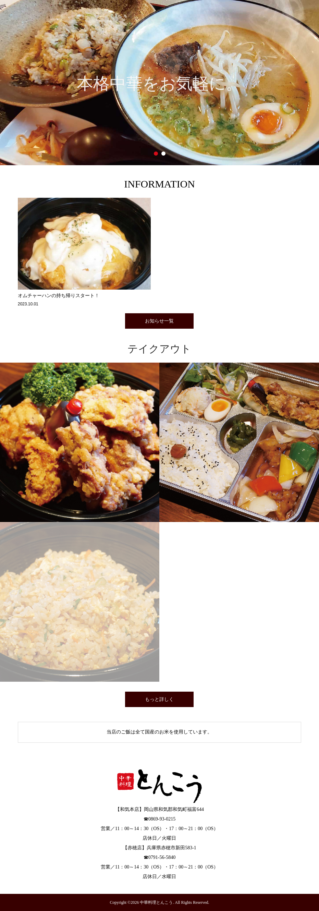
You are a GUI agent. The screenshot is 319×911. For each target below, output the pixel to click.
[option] (159, 82)
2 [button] (163, 153)
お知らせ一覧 (159, 321)
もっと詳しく (159, 699)
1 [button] (156, 153)
